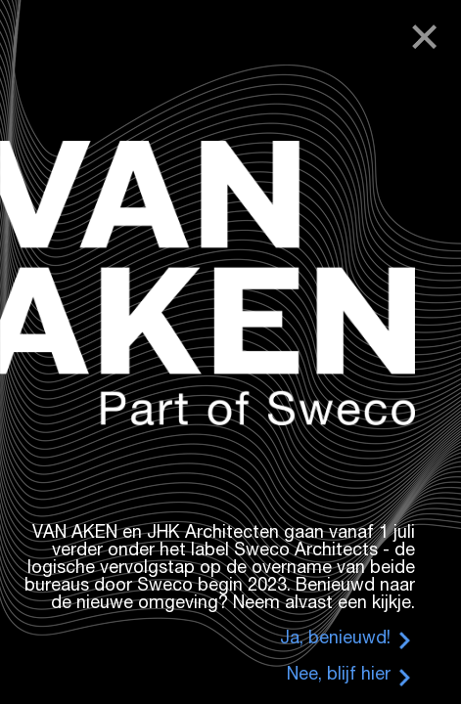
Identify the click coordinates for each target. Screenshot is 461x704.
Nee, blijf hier (339, 675)
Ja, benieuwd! (335, 639)
